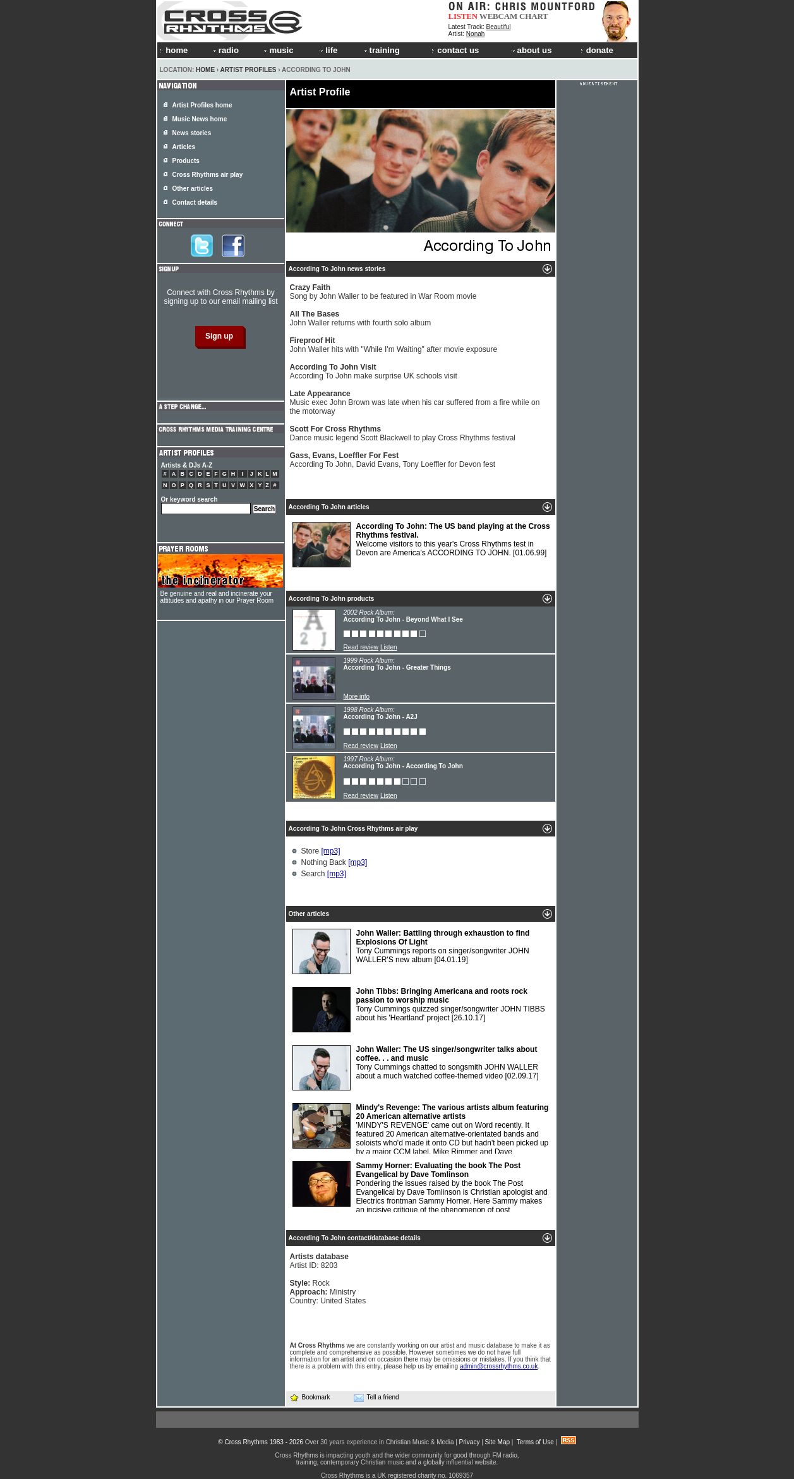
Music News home (199, 119)
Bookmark (309, 1397)
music (278, 50)
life (327, 50)
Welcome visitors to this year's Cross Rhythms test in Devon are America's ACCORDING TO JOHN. (421, 544)
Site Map (497, 1442)
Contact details (195, 202)
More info (357, 696)
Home (205, 69)
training (381, 50)
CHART (533, 16)
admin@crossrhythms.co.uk (499, 1366)
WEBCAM (498, 16)
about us (531, 50)
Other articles (192, 188)
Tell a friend (376, 1397)
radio (225, 50)
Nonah (475, 33)
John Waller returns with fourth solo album (360, 318)
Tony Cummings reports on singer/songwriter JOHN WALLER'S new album (411, 951)
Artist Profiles (248, 69)
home (174, 50)
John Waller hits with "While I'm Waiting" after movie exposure (394, 345)
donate (596, 50)
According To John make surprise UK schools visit (373, 371)
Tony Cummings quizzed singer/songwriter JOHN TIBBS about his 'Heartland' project (418, 1009)
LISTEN (463, 16)
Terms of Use (535, 1442)
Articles (184, 146)
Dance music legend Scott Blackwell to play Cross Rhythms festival (402, 433)
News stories (192, 133)
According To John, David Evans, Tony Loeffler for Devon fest (393, 460)
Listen (388, 647)
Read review (361, 647)
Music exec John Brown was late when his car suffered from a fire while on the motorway (415, 402)
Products (186, 160)
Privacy (469, 1442)
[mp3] (331, 851)
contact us (455, 50)
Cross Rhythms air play (207, 174)
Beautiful (498, 26)
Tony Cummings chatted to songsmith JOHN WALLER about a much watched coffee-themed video (415, 1067)
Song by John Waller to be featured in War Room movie (383, 292)
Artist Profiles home (202, 105)
